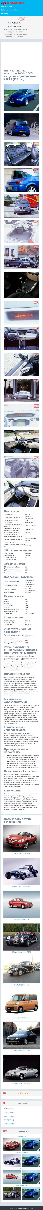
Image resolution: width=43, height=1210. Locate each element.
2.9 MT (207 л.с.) (9, 1123)
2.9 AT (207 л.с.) (9, 1120)
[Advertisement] (21, 57)
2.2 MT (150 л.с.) (9, 1116)
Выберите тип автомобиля (10, 10)
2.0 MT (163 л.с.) (9, 1112)
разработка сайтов (23, 1208)
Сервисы (4, 13)
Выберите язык (6, 6)
